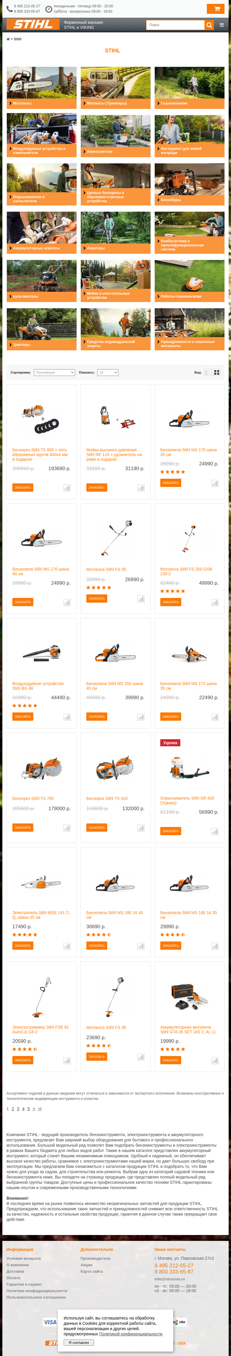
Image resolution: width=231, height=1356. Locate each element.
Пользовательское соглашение (36, 1297)
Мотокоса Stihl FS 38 (106, 1027)
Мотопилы (22, 103)
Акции (86, 1265)
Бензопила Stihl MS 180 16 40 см (114, 915)
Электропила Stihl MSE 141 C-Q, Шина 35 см (41, 915)
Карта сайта (91, 1271)
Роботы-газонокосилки (181, 296)
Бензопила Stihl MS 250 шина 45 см (114, 686)
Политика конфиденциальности (36, 1291)
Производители (95, 1258)
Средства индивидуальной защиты (111, 344)
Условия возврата (23, 1258)
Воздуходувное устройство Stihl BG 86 (38, 686)
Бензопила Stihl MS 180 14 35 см (188, 915)
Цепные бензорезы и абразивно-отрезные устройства (105, 197)
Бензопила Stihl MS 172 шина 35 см (188, 686)
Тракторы (21, 345)
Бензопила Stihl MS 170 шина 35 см (188, 452)
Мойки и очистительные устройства (108, 295)
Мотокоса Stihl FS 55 (106, 569)
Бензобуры (171, 200)
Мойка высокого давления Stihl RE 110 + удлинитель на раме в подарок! (114, 454)
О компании (17, 1265)
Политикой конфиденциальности (130, 1334)
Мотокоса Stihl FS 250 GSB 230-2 (186, 571)
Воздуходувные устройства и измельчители (39, 151)
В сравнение (67, 488)
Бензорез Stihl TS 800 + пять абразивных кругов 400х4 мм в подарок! (40, 454)
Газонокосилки (174, 103)
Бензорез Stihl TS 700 (33, 798)
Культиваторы (26, 296)
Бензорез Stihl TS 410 (107, 798)
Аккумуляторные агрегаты (36, 248)
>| (40, 1108)
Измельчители (100, 152)
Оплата (13, 1278)
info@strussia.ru (170, 1279)
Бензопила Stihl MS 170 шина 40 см (40, 571)
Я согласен (79, 1342)
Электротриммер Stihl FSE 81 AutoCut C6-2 (40, 1029)
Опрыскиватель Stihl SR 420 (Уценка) (187, 800)
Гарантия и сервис (24, 1284)
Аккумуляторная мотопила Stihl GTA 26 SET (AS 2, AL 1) (187, 1029)
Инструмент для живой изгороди (181, 151)
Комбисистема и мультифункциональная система (182, 245)
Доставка (15, 1271)
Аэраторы (96, 248)
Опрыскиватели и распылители (28, 199)
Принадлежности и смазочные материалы (188, 344)
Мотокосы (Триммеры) (107, 103)
